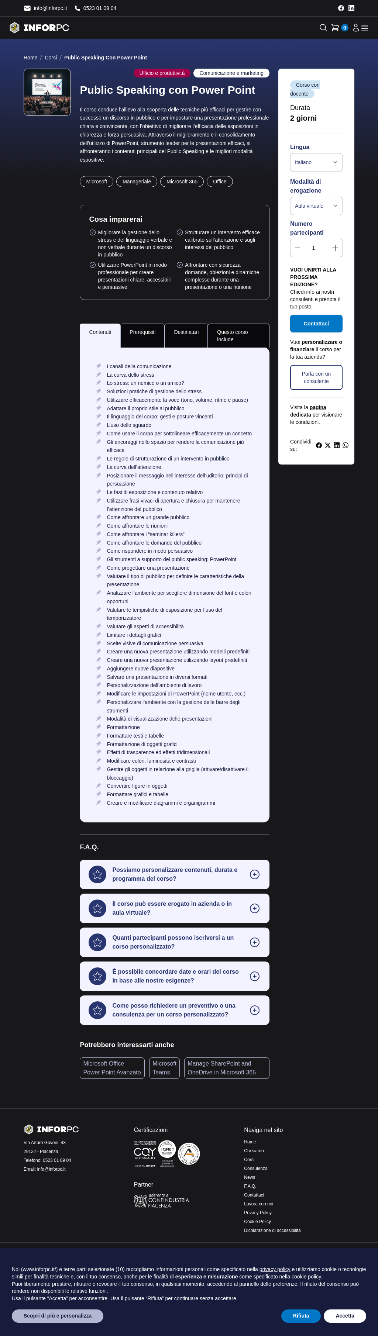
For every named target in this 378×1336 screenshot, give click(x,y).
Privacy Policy (258, 1212)
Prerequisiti (142, 332)
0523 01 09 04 (57, 1160)
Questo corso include (232, 335)
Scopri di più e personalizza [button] (58, 1316)
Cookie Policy (257, 1221)
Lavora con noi (258, 1203)
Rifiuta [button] (301, 1316)
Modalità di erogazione (305, 186)
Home (30, 58)
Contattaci (316, 324)
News (249, 1177)
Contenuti (100, 332)
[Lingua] (316, 162)
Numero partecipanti (307, 228)
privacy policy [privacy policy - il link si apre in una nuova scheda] (275, 1269)
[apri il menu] (364, 27)
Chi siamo (254, 1150)
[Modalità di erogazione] (316, 206)
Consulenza (255, 1168)
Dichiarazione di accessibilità (272, 1230)
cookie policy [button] (306, 1277)
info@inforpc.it (51, 1169)
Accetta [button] (345, 1316)
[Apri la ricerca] (323, 27)
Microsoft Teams (164, 1068)
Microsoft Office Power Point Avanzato (112, 1068)
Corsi (51, 58)
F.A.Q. (250, 1186)
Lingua (299, 147)
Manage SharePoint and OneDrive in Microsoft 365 (222, 1068)
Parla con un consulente (316, 377)
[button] (175, 874)
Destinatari (186, 332)
